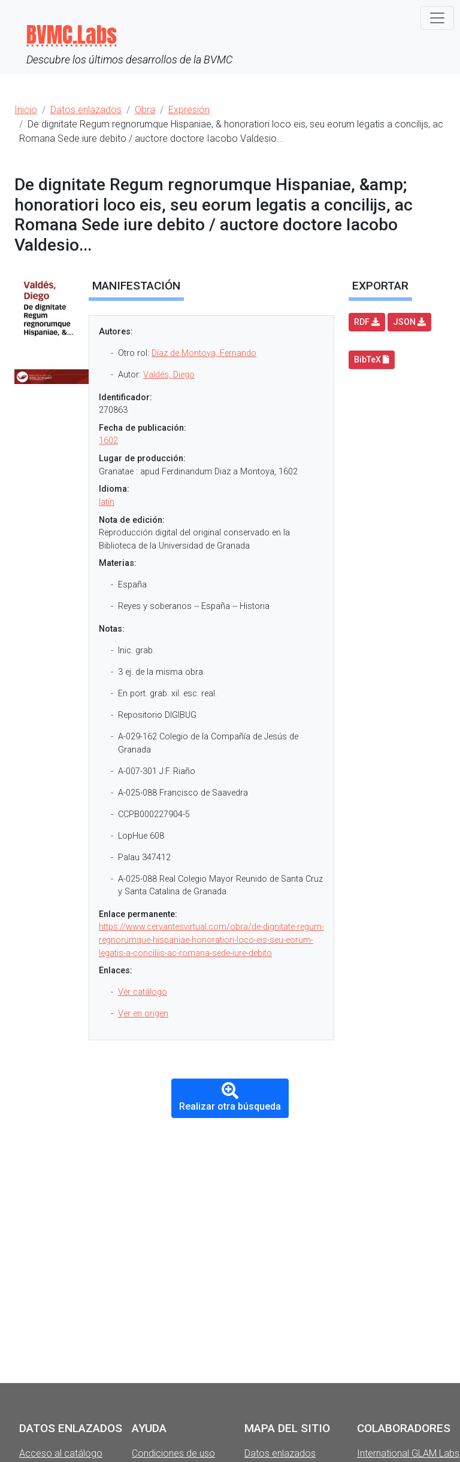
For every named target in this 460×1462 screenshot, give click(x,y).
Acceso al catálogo (60, 1453)
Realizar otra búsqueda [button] (230, 1097)
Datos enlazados (280, 1453)
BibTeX (371, 359)
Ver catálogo (142, 992)
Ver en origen (143, 1014)
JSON (409, 322)
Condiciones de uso (173, 1453)
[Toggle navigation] (437, 18)
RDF (367, 322)
